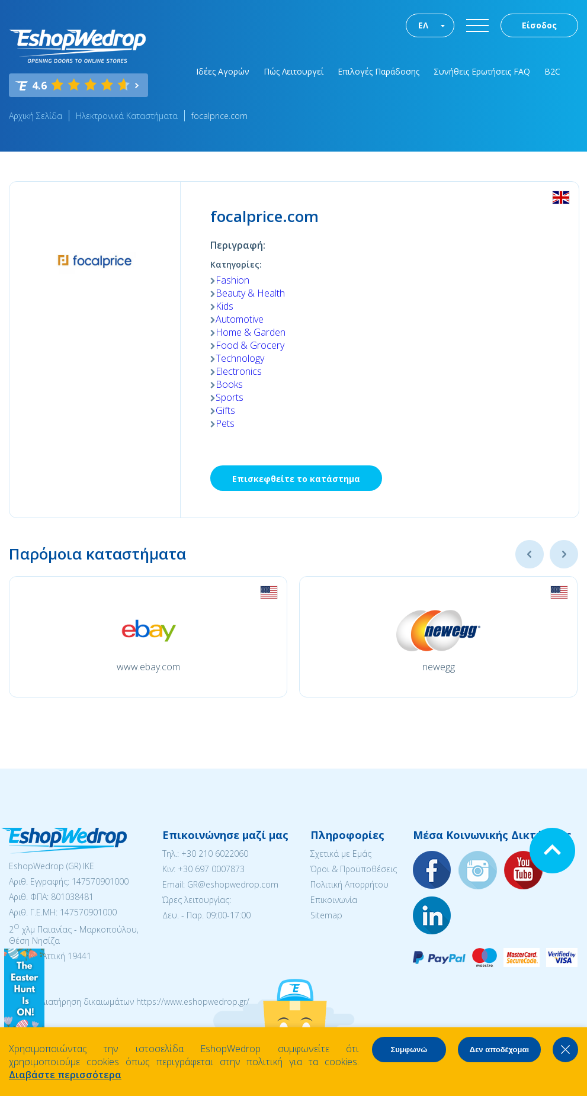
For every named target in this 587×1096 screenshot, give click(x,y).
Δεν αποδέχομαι (499, 1049)
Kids (224, 306)
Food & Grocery (250, 345)
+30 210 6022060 (214, 853)
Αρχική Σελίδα (35, 115)
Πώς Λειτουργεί (293, 71)
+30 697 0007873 (211, 869)
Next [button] (564, 554)
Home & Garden (251, 332)
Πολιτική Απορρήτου (349, 884)
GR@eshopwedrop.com (232, 884)
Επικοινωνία (333, 899)
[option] (148, 637)
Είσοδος (539, 25)
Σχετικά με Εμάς (340, 853)
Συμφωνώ (408, 1049)
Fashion (232, 280)
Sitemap (326, 915)
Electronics (239, 371)
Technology (240, 358)
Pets (225, 423)
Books (229, 384)
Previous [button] (529, 554)
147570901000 (100, 881)
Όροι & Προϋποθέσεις (353, 869)
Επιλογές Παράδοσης (378, 71)
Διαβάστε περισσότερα (65, 1074)
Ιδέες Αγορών (222, 71)
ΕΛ (423, 25)
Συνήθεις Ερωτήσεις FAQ (482, 71)
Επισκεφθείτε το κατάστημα (296, 478)
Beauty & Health (250, 293)
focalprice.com (219, 115)
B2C (552, 71)
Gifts (225, 410)
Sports (229, 397)
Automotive (240, 319)
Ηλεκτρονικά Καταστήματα (127, 115)
